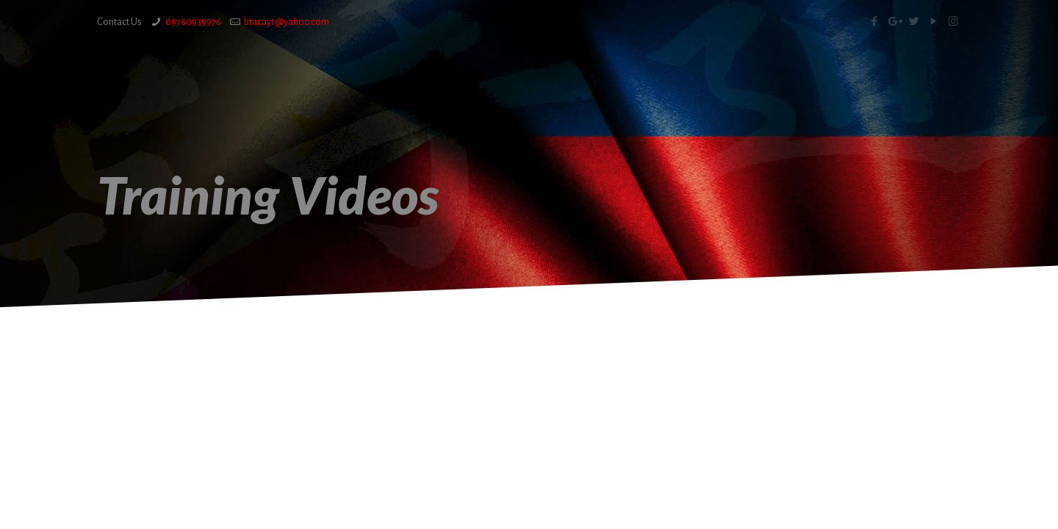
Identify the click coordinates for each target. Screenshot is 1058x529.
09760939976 (193, 22)
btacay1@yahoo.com (286, 22)
